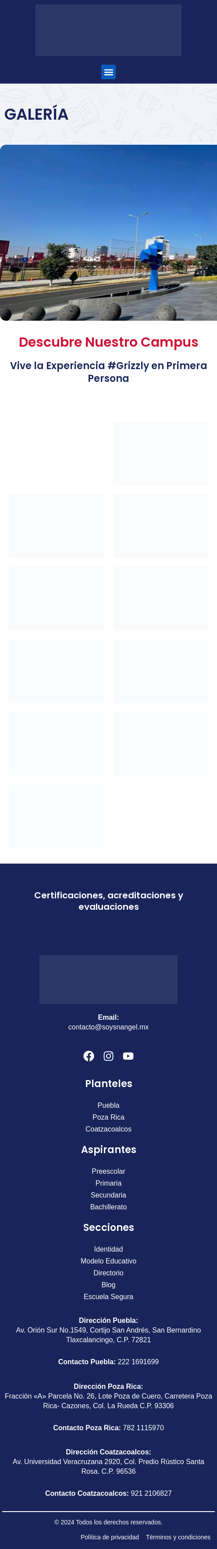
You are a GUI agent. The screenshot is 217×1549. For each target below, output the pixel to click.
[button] (108, 72)
